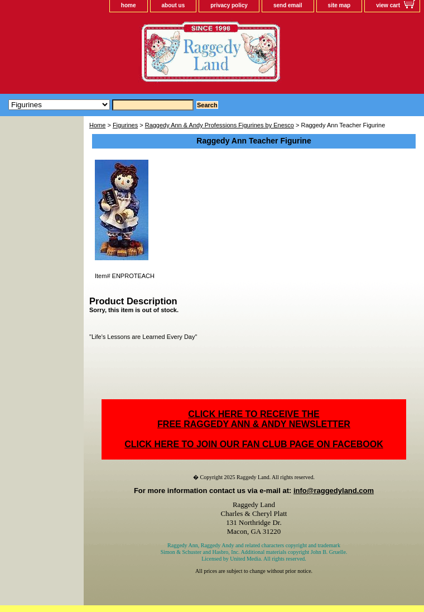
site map (339, 5)
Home (97, 125)
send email (287, 5)
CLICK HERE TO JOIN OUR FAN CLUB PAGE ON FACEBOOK (253, 444)
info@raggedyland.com (333, 490)
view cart (388, 5)
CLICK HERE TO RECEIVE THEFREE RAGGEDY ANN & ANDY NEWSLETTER (253, 419)
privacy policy (229, 5)
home (128, 5)
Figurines (125, 125)
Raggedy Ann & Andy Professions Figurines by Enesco (219, 125)
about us (173, 5)
